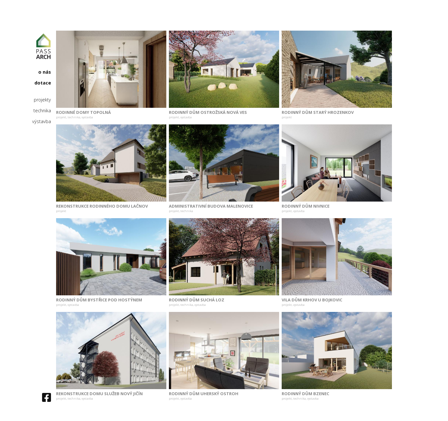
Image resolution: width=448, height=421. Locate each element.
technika (42, 111)
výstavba (41, 121)
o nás (44, 72)
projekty (42, 100)
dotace (42, 83)
